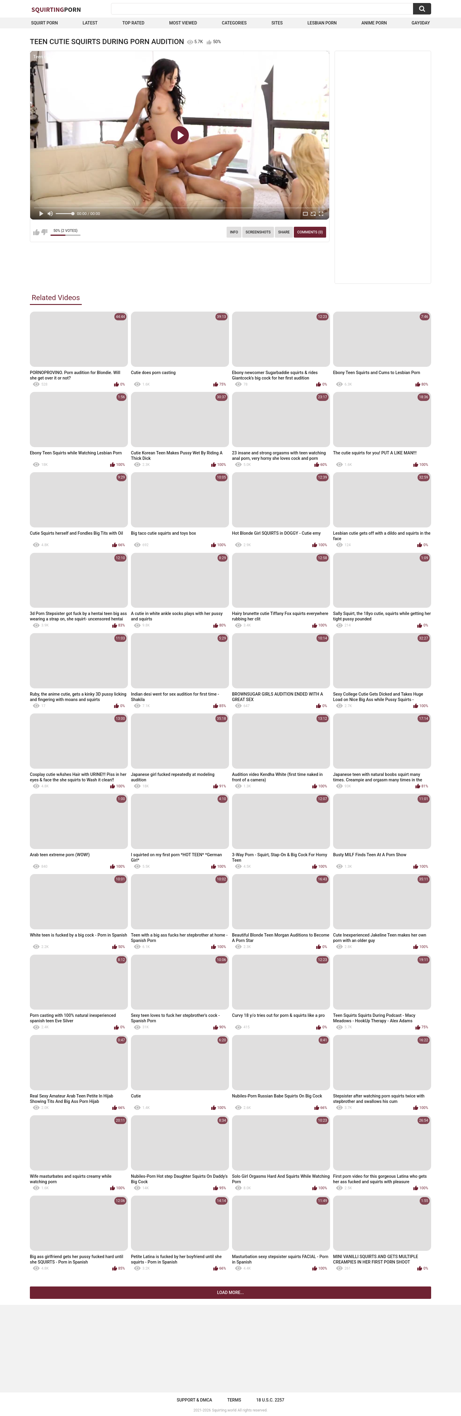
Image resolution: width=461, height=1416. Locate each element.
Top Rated (133, 23)
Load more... (230, 1292)
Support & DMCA (194, 1400)
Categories (234, 23)
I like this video (36, 232)
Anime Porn (374, 23)
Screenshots (258, 232)
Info (234, 232)
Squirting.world (224, 1410)
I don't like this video (44, 232)
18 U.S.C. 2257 (270, 1400)
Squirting (56, 9)
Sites (277, 23)
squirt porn (44, 23)
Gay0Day (421, 23)
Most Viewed (183, 23)
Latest (90, 23)
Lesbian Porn (322, 23)
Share (284, 232)
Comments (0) (310, 232)
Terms (234, 1400)
